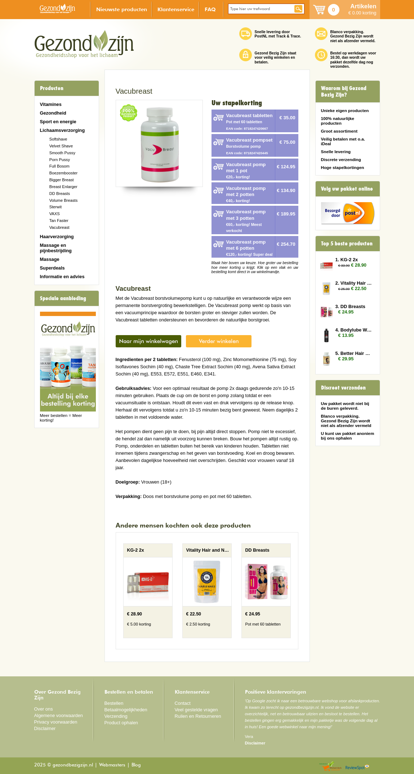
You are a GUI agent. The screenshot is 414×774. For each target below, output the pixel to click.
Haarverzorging (57, 236)
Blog (136, 765)
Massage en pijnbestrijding (56, 248)
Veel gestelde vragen (196, 709)
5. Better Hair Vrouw (354, 353)
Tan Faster (58, 220)
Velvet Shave (61, 146)
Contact (183, 703)
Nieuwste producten (121, 9)
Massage (49, 259)
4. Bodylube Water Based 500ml (354, 330)
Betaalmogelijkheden (125, 709)
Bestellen (114, 703)
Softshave (58, 139)
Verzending (116, 716)
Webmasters (112, 765)
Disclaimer (45, 728)
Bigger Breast (61, 180)
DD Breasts (59, 193)
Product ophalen (121, 722)
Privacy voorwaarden (55, 722)
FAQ (210, 9)
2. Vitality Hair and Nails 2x (354, 283)
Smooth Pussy (62, 153)
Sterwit (55, 207)
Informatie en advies (62, 276)
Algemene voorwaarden (58, 715)
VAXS (54, 214)
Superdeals (52, 268)
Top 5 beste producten (347, 243)
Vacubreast (59, 227)
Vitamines (51, 104)
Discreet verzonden (343, 387)
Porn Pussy (59, 159)
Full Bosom (59, 166)
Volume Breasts (63, 200)
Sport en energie (58, 121)
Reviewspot (357, 767)
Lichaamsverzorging (62, 130)
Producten (51, 88)
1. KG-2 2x (346, 259)
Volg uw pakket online (347, 189)
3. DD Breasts (350, 306)
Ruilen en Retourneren (198, 716)
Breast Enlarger (63, 186)
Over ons (43, 709)
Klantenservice (175, 9)
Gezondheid (53, 113)
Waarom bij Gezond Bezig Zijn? (343, 91)
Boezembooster (63, 173)
